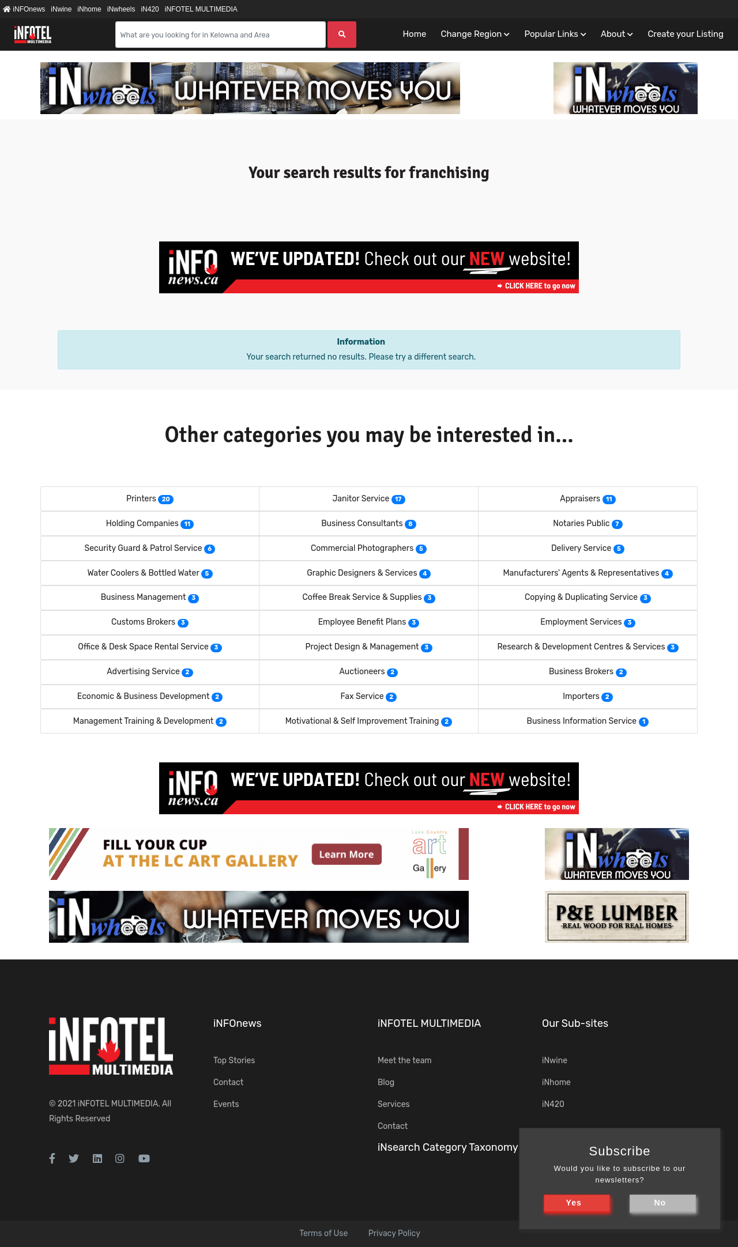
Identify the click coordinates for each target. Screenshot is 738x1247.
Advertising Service (143, 672)
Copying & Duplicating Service (581, 597)
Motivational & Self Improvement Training (362, 721)
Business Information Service (582, 721)
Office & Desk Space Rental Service (143, 647)
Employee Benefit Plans (362, 622)
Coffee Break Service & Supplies (361, 597)
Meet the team (405, 1060)
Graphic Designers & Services (362, 573)
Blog (386, 1082)
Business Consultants (361, 523)
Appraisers (580, 499)
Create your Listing (685, 34)
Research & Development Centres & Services (581, 647)
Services (394, 1104)
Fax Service (362, 696)
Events (226, 1104)
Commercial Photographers (362, 548)
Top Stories (234, 1060)
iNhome (89, 9)
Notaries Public (581, 523)
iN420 (150, 9)
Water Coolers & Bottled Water (143, 573)
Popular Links (551, 34)
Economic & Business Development (143, 696)
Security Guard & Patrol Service (143, 548)
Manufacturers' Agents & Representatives (581, 573)
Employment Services (581, 622)
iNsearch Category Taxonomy (448, 1147)
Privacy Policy (394, 1233)
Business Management (143, 597)
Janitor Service (360, 499)
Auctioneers (362, 672)
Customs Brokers (143, 622)
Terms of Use (323, 1233)
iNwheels (121, 9)
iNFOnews (24, 9)
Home (414, 34)
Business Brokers (581, 672)
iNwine (61, 9)
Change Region (471, 34)
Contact (228, 1082)
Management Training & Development (143, 721)
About (613, 34)
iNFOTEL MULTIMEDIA (201, 9)
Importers (581, 696)
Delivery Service (581, 548)
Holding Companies (142, 523)
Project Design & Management (362, 647)
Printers (141, 499)
